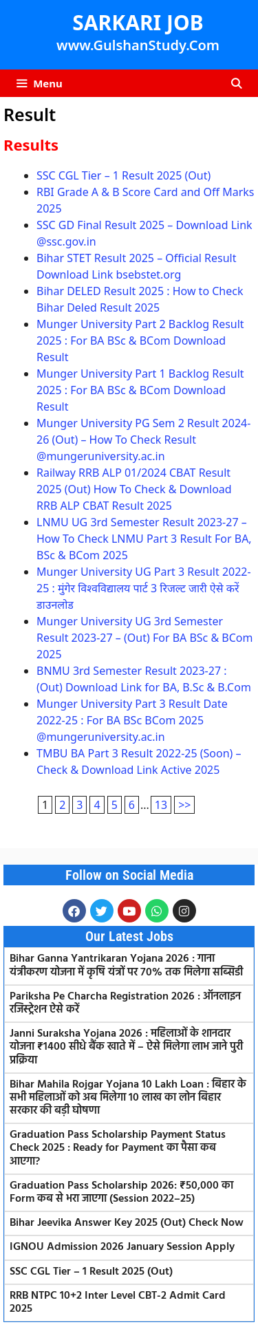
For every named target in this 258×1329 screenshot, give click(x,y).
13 (161, 804)
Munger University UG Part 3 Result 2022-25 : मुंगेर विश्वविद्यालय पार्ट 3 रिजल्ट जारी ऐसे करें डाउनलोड (143, 588)
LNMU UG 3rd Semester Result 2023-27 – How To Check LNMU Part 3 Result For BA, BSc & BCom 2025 (144, 539)
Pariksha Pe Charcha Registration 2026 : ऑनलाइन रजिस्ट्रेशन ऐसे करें (125, 1003)
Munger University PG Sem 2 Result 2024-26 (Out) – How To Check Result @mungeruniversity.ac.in (143, 439)
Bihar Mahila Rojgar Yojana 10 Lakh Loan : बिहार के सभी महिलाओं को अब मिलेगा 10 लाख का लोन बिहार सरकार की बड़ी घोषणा (128, 1098)
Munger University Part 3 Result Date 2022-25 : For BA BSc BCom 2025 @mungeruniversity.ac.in (132, 720)
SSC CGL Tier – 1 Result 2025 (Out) (123, 175)
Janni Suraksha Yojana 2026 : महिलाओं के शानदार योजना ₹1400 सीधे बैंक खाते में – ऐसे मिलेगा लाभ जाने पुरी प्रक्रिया (126, 1047)
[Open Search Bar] (236, 83)
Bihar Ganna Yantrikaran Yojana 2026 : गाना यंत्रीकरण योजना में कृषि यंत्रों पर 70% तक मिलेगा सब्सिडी (126, 965)
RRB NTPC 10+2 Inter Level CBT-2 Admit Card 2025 (118, 1302)
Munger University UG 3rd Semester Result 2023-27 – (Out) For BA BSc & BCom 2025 (144, 638)
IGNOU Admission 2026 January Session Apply (122, 1247)
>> (184, 804)
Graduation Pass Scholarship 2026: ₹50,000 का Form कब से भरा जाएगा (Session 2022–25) (121, 1192)
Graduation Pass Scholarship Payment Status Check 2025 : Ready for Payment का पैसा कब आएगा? (118, 1148)
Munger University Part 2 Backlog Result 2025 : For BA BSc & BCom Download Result (140, 340)
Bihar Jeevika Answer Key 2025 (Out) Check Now (127, 1223)
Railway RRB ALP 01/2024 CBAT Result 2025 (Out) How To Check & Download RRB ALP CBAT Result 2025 (134, 489)
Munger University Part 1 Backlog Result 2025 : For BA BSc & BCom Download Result (140, 390)
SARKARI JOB (137, 22)
